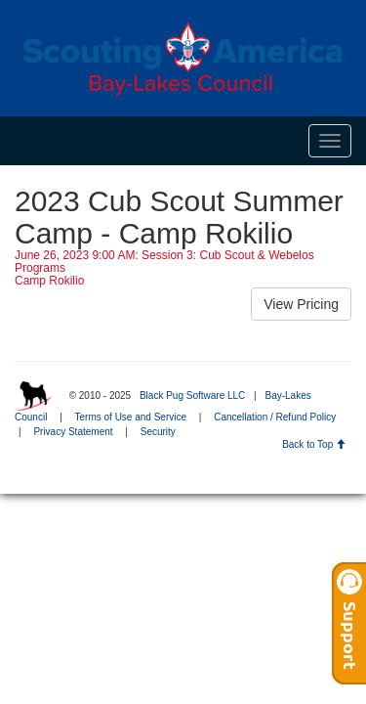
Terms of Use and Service (131, 417)
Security (158, 431)
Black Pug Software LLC (192, 395)
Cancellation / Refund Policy (275, 417)
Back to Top (314, 444)
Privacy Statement (72, 431)
